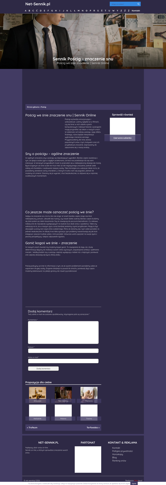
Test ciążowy (63, 401)
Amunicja (37, 401)
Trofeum (33, 427)
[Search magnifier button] (138, 3)
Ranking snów (119, 460)
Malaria (63, 419)
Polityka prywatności (122, 451)
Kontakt (136, 10)
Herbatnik (37, 419)
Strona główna (33, 107)
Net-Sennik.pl (37, 3)
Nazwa (31, 347)
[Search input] (124, 4)
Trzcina (89, 419)
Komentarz (33, 320)
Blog (114, 457)
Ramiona (89, 401)
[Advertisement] (83, 85)
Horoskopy (117, 454)
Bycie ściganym (31, 166)
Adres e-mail (33, 357)
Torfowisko (92, 427)
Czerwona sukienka (123, 138)
